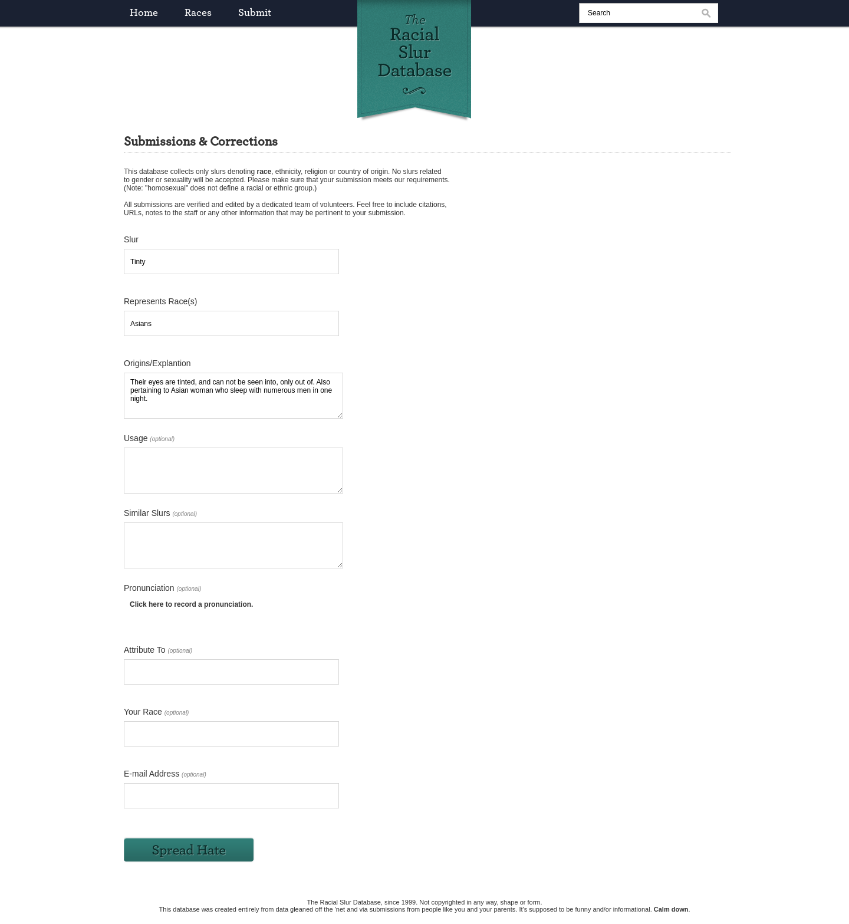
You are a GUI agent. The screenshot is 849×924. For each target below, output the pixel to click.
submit (254, 13)
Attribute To (158, 650)
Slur (131, 239)
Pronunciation (162, 588)
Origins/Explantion (157, 363)
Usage (149, 438)
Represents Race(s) (161, 301)
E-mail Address (165, 773)
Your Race (156, 711)
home (144, 13)
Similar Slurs (160, 513)
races (198, 13)
